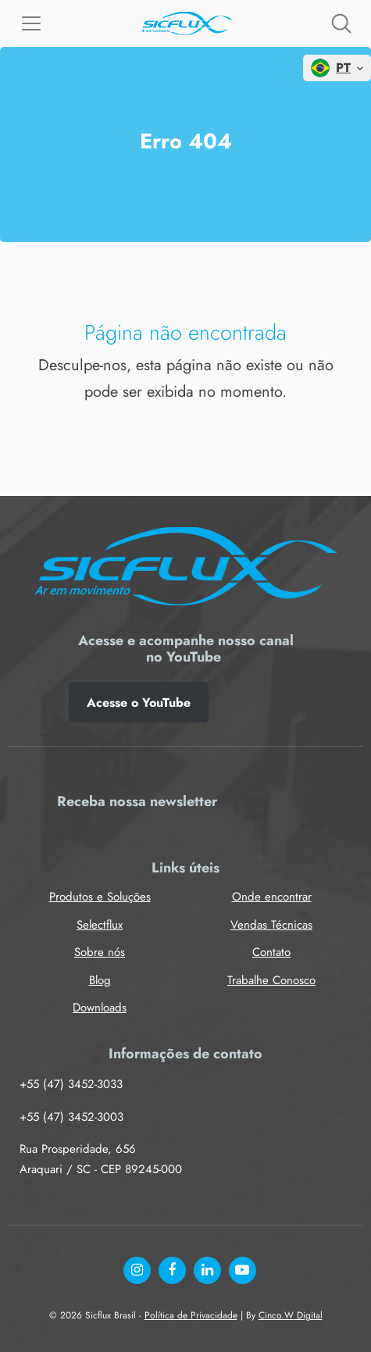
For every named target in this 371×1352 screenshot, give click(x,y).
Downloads (100, 1007)
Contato (271, 952)
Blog (100, 980)
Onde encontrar (272, 896)
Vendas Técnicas (271, 924)
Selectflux (100, 924)
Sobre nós (99, 952)
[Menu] (31, 23)
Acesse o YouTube (139, 703)
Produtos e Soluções (100, 896)
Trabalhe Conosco (271, 980)
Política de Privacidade (190, 1315)
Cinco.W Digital (291, 1315)
